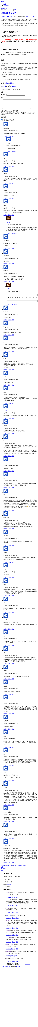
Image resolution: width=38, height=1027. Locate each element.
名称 (2, 92)
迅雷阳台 (3, 1)
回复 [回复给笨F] (12, 490)
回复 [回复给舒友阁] (12, 420)
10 (13, 868)
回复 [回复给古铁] (12, 387)
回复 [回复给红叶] (12, 372)
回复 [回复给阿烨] (12, 217)
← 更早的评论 (4, 868)
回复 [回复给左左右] (12, 696)
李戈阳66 (8, 917)
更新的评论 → (22, 868)
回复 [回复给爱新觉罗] (12, 731)
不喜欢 (10, 885)
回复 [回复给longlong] (12, 337)
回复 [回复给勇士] (12, 168)
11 (15, 868)
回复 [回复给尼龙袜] (12, 564)
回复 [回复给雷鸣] (12, 783)
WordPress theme (6, 969)
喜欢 (9, 882)
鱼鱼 (7, 910)
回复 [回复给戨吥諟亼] (12, 284)
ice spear (8, 954)
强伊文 (27, 16)
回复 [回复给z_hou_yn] (12, 840)
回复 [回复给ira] (12, 767)
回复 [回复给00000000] (12, 473)
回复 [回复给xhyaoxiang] (12, 138)
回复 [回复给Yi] (12, 513)
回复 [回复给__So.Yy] (15, 153)
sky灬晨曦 (9, 940)
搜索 (15, 9)
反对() (9, 138)
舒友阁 (5, 412)
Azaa (7, 902)
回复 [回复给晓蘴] (12, 598)
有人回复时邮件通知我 (8, 122)
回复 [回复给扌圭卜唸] (12, 322)
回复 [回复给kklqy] (12, 749)
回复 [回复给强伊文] (15, 235)
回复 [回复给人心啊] (12, 807)
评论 (32, 16)
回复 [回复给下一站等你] (12, 251)
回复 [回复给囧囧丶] (12, 185)
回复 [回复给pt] (12, 458)
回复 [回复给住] (12, 615)
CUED (18, 969)
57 (18, 868)
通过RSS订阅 (4, 8)
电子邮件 (3, 94)
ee (6, 961)
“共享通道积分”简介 (8, 13)
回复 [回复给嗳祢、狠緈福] (12, 531)
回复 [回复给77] (12, 666)
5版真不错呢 (9, 947)
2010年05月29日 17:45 (6, 16)
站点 (2, 97)
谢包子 (8, 933)
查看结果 (9, 886)
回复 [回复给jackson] (12, 354)
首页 (5, 4)
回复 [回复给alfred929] (12, 547)
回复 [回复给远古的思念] (12, 266)
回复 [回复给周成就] (12, 681)
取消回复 (14, 86)
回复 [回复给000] (12, 648)
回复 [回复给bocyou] (12, 200)
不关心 (10, 883)
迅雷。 (8, 923)
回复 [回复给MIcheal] (12, 631)
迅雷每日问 (6, 5)
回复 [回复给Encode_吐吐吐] (12, 824)
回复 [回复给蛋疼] (12, 579)
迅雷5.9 (12, 83)
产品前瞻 (7, 83)
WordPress (27, 966)
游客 (7, 895)
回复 (17, 899)
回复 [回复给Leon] (12, 405)
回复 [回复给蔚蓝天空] (12, 436)
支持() (5, 138)
